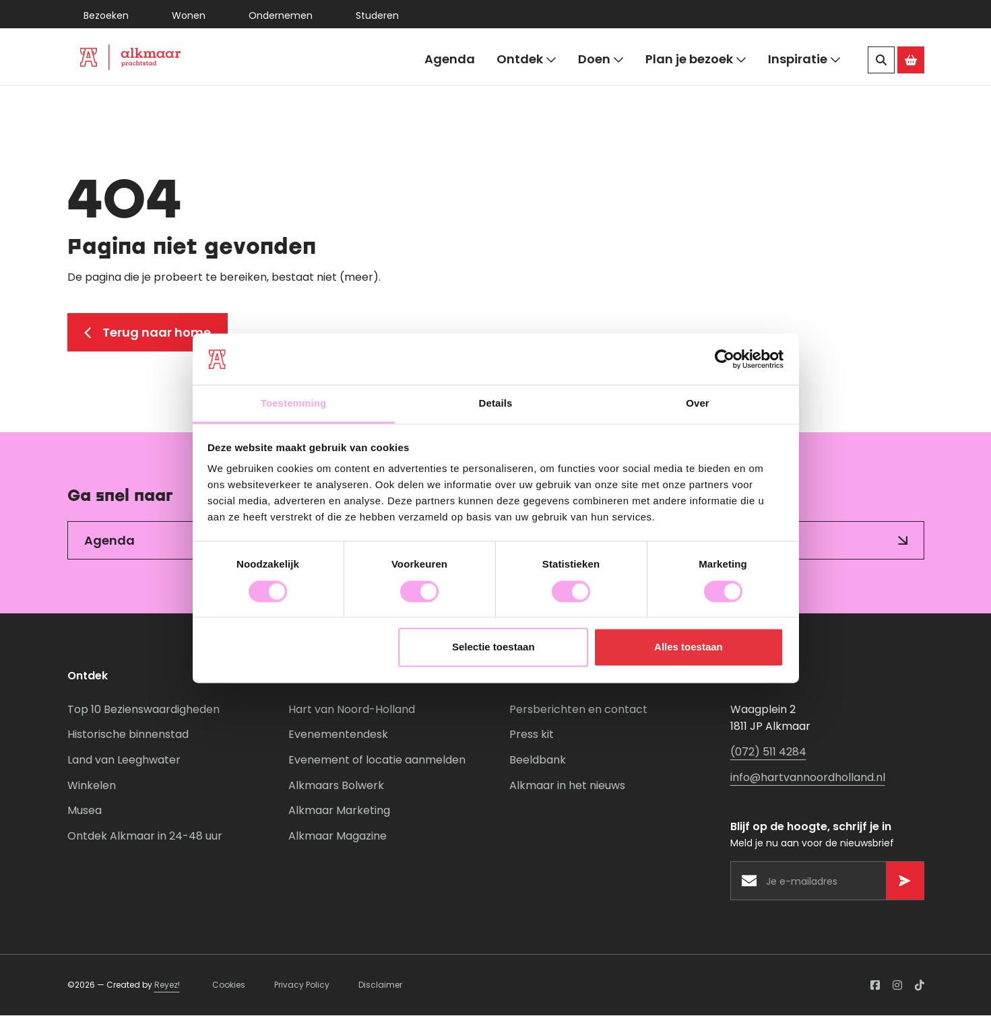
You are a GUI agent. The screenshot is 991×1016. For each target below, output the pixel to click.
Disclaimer (380, 986)
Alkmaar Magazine (337, 836)
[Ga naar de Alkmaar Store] (910, 59)
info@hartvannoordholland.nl (807, 778)
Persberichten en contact (578, 710)
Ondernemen (281, 15)
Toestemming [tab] (294, 403)
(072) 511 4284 (768, 753)
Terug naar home (147, 333)
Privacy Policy (301, 986)
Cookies (228, 986)
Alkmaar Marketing (339, 811)
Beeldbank (537, 761)
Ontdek (526, 59)
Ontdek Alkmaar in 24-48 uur (144, 836)
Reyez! (167, 986)
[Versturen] (905, 882)
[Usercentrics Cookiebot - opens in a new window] (725, 359)
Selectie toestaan (493, 647)
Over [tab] (697, 403)
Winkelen (91, 786)
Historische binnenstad (128, 735)
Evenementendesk (338, 735)
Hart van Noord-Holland (351, 710)
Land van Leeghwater (124, 761)
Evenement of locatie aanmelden (377, 761)
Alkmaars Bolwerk (336, 786)
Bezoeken (106, 15)
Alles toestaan (688, 647)
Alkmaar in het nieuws (567, 786)
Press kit (531, 735)
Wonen (188, 15)
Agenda (449, 58)
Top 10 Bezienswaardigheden (143, 710)
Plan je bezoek (695, 59)
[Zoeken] (881, 59)
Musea (84, 811)
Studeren (377, 15)
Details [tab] (496, 403)
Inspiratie (804, 59)
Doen (601, 59)
